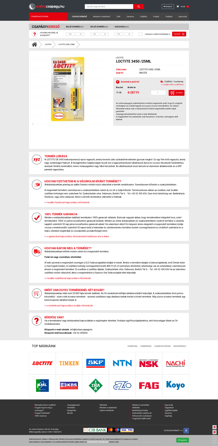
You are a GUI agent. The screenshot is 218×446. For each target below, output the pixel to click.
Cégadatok (169, 408)
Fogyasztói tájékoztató (141, 418)
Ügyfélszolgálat (171, 410)
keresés (179, 34)
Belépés (168, 6)
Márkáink (103, 405)
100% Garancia (40, 416)
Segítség (168, 416)
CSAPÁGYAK (132, 346)
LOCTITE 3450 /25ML (66, 44)
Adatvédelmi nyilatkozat (142, 413)
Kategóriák (71, 410)
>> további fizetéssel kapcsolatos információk (67, 202)
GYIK (118, 16)
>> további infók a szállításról (172, 85)
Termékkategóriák (39, 16)
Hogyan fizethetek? (42, 413)
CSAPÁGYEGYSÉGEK (162, 346)
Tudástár (168, 16)
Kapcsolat (183, 16)
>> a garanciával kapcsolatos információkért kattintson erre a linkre (76, 236)
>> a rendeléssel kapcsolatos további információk (68, 305)
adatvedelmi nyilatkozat (97, 442)
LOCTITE (48, 44)
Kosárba (176, 93)
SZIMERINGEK (146, 346)
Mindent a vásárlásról (101, 16)
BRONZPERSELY (180, 346)
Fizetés (156, 16)
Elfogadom (182, 440)
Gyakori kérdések (107, 410)
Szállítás (143, 16)
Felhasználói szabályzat (142, 416)
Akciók (70, 413)
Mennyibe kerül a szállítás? (45, 405)
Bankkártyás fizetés (140, 410)
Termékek (71, 408)
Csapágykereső (79, 16)
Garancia (130, 16)
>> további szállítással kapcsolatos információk (67, 278)
